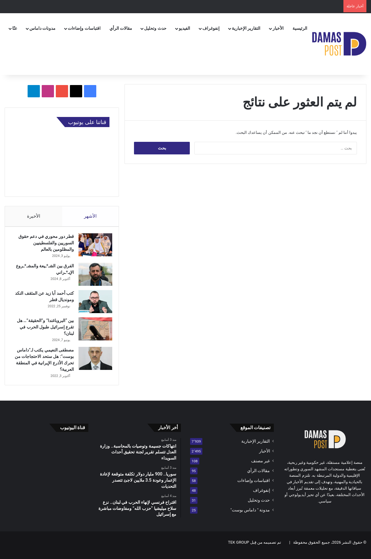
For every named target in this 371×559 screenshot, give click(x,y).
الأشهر (90, 216)
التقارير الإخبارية (246, 28)
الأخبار (278, 28)
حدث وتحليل (155, 28)
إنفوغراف (211, 28)
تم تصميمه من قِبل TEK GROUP (254, 547)
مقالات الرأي (120, 28)
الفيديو (184, 28)
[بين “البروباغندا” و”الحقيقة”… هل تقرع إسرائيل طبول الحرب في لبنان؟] (92, 331)
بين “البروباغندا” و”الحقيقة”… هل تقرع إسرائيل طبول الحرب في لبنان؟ (44, 330)
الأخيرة (33, 216)
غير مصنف (260, 466)
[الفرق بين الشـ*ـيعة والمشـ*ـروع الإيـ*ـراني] (92, 277)
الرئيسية (300, 28)
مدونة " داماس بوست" (250, 515)
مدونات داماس (42, 28)
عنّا (14, 28)
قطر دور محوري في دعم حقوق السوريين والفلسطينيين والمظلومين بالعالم (43, 245)
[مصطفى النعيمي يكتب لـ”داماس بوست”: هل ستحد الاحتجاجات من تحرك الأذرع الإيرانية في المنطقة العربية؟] (92, 361)
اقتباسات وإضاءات (84, 28)
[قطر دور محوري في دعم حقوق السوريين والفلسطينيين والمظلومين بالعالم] (92, 247)
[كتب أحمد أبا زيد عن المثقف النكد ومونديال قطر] (92, 304)
